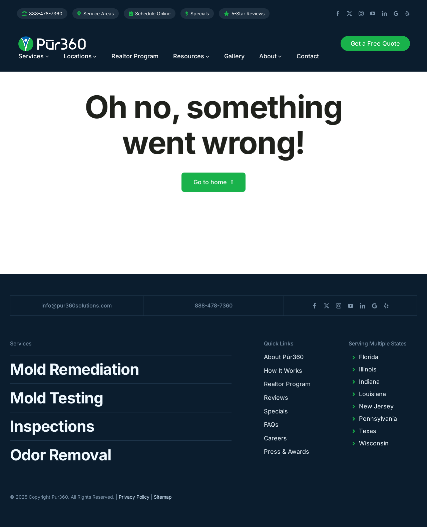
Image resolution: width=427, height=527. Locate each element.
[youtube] (370, 13)
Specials (199, 13)
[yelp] (405, 13)
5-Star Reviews (248, 13)
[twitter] (347, 13)
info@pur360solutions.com (76, 305)
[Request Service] (375, 43)
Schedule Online (152, 13)
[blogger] (393, 13)
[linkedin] (382, 13)
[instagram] (359, 13)
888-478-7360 (45, 13)
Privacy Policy (134, 497)
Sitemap (163, 497)
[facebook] (335, 13)
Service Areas (98, 13)
